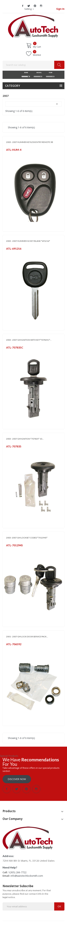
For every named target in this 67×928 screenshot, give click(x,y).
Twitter (28, 5)
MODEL (38, 72)
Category (12, 86)
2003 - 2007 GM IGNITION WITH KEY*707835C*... (28, 340)
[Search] (33, 65)
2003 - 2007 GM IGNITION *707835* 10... (25, 438)
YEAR (50, 72)
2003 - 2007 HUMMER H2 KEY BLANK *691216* (28, 241)
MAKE (25, 72)
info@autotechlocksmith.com (27, 875)
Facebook (22, 5)
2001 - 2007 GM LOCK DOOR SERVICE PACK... (27, 636)
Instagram (41, 5)
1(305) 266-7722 (17, 872)
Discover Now (17, 779)
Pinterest (35, 5)
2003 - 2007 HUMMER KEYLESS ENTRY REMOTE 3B (29, 142)
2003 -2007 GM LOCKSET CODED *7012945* (26, 537)
